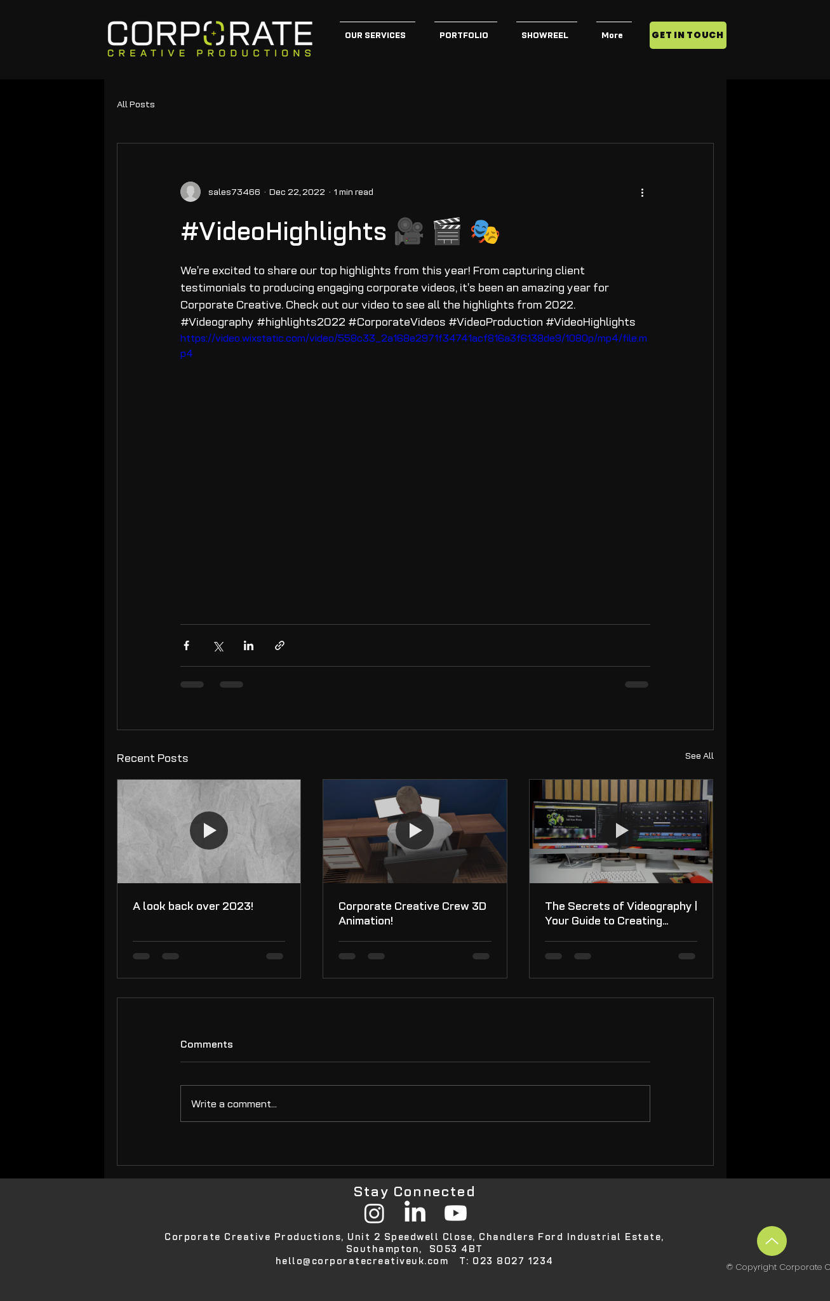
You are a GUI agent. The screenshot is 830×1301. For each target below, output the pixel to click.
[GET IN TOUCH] (688, 35)
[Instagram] (374, 1213)
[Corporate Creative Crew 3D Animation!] (415, 831)
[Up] (772, 1241)
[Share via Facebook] (186, 645)
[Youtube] (456, 1213)
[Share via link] (280, 645)
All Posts (136, 104)
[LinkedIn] (415, 1213)
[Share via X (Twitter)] (217, 645)
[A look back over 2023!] (209, 831)
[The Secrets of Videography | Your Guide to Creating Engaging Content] (621, 831)
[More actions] (642, 191)
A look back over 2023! (193, 905)
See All (699, 755)
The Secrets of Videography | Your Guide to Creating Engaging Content (621, 913)
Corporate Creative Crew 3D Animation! (412, 913)
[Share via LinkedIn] (249, 645)
